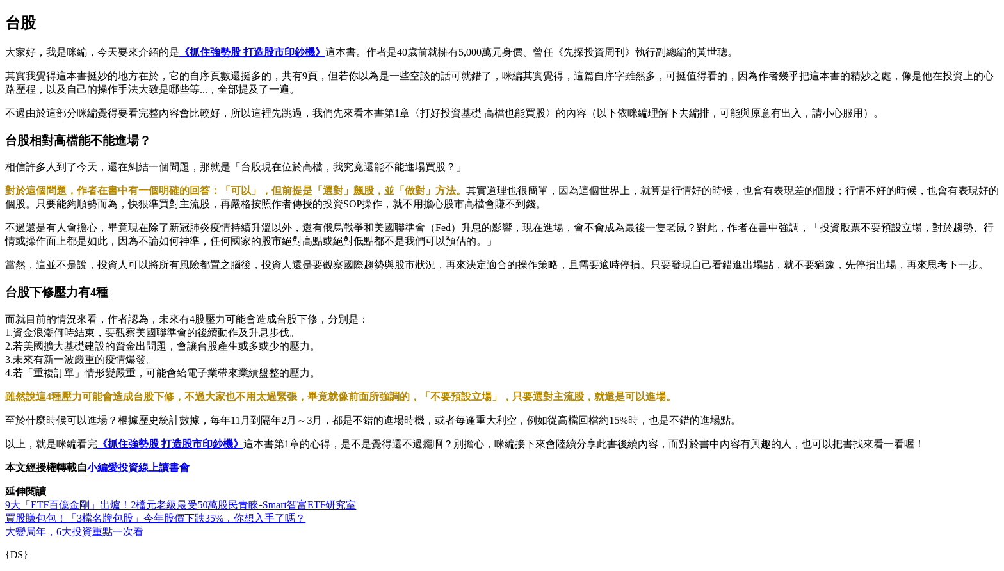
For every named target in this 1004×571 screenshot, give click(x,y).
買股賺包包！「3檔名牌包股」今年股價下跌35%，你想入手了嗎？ (155, 518)
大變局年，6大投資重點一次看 (74, 531)
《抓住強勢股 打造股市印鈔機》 (252, 52)
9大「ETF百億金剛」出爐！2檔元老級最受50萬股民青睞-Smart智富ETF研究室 (180, 504)
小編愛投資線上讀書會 (138, 467)
